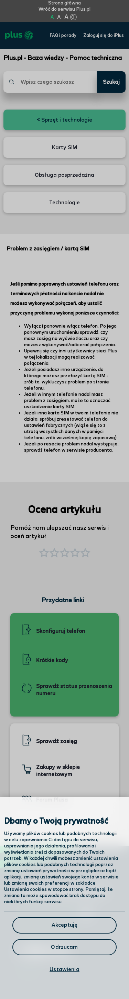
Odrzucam (64, 947)
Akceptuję (64, 925)
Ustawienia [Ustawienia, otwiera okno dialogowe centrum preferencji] (64, 969)
